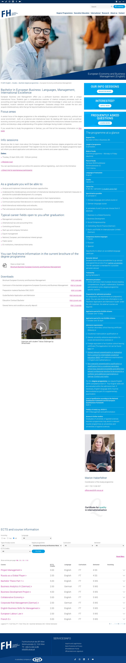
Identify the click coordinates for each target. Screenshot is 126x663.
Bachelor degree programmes (28, 83)
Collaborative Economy (12, 597)
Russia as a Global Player (13, 575)
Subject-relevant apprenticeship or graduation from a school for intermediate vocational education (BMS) (105, 354)
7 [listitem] (121, 624)
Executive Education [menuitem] (81, 13)
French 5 (5, 619)
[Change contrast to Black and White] (117, 1)
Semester (97, 543)
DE (123, 1)
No (4, 538)
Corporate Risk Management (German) (20, 603)
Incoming (4, 535)
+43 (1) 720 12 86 (32, 647)
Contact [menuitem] (121, 13)
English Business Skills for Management (20, 608)
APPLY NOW (104, 105)
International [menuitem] (96, 13)
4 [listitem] (116, 624)
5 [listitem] (118, 624)
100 (27, 560)
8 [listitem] (123, 624)
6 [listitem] (119, 624)
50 (24, 560)
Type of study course (8, 543)
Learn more (105, 123)
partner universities (115, 263)
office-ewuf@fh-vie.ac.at (94, 490)
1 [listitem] (111, 624)
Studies (14, 83)
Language (25, 535)
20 (20, 560)
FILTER (38, 551)
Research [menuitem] (105, 13)
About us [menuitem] (113, 13)
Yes (10, 538)
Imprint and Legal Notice (73, 643)
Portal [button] (119, 6)
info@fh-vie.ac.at (28, 649)
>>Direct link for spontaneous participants (16, 170)
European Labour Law (12, 614)
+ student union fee (109, 189)
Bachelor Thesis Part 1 (12, 581)
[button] (41, 328)
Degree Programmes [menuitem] (65, 13)
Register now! (105, 91)
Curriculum (67, 543)
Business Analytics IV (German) (16, 586)
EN (120, 1)
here (89, 349)
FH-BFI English (6, 83)
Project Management (11, 570)
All (16, 538)
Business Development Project (16, 592)
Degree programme (38, 543)
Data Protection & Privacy (73, 646)
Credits (5, 548)
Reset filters (120, 556)
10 (17, 560)
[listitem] (109, 624)
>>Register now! (7, 162)
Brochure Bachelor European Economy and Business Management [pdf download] (36, 267)
